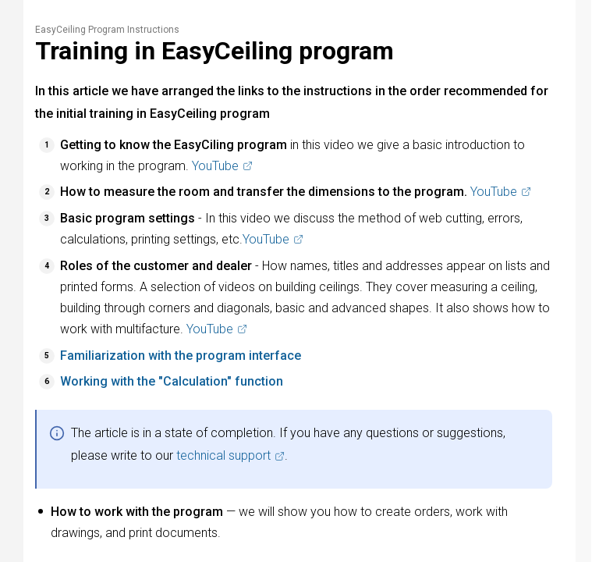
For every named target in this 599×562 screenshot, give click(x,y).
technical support (230, 455)
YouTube (222, 165)
